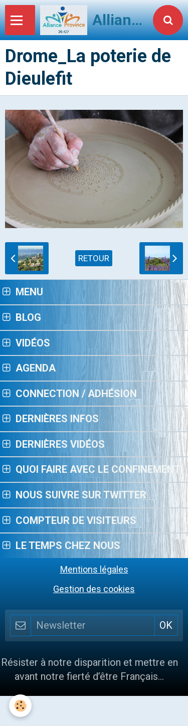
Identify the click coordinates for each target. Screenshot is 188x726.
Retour (93, 258)
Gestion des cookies (94, 589)
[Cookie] (20, 705)
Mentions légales (94, 569)
